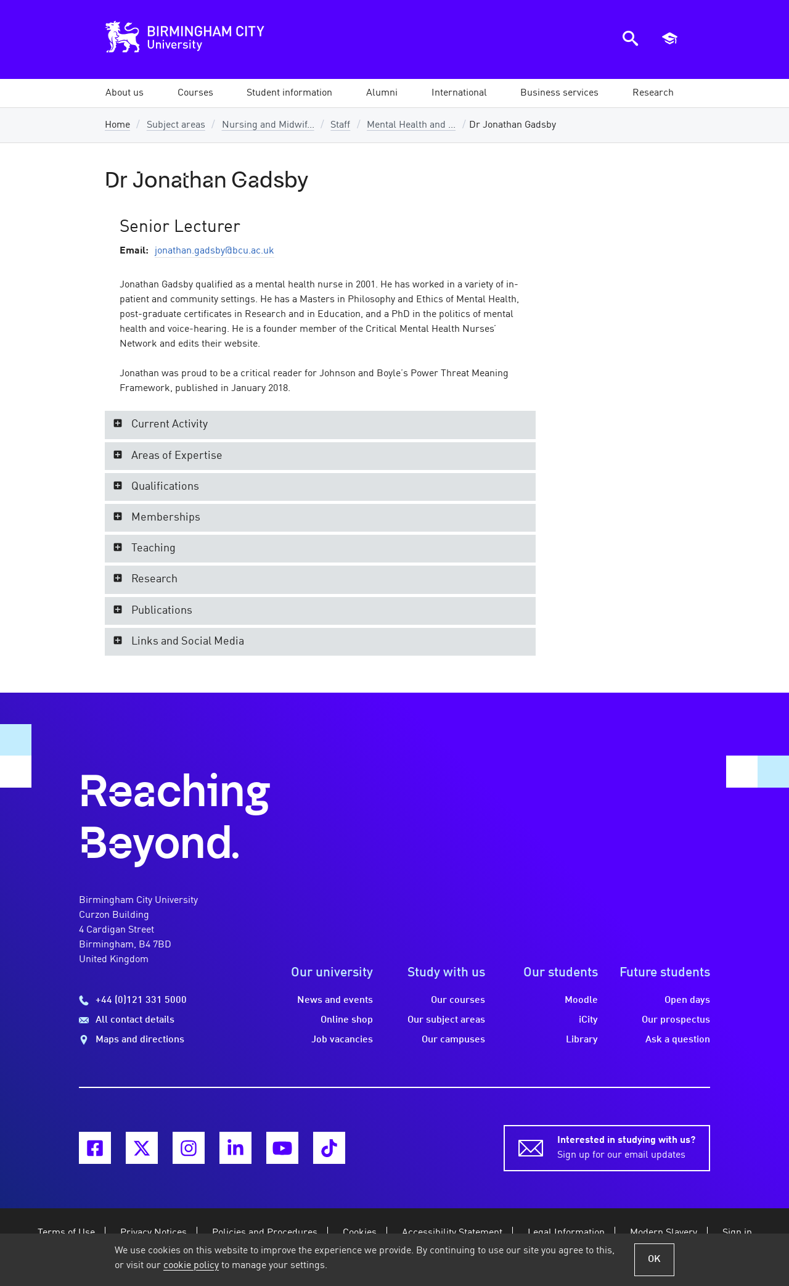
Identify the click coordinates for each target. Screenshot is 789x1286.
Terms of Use (66, 1233)
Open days (687, 1000)
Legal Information (566, 1233)
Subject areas (176, 125)
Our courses (458, 1000)
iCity (588, 1020)
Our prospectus (676, 1020)
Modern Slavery (663, 1233)
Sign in (737, 1233)
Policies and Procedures (264, 1233)
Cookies (360, 1233)
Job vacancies (342, 1040)
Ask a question (677, 1040)
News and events (335, 1000)
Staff (340, 125)
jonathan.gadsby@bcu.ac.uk (214, 251)
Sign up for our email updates (626, 1146)
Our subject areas (446, 1020)
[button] (124, 93)
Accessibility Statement (452, 1233)
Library (582, 1040)
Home (117, 125)
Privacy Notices (153, 1233)
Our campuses (453, 1040)
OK (654, 1259)
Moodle (581, 1000)
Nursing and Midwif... (268, 125)
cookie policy (191, 1266)
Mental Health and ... (411, 125)
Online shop (347, 1020)
